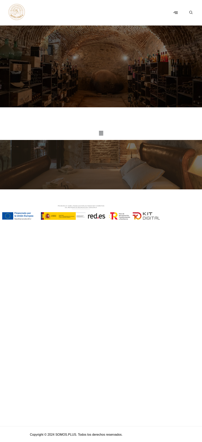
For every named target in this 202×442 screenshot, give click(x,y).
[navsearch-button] (189, 13)
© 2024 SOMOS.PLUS (60, 434)
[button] (175, 13)
